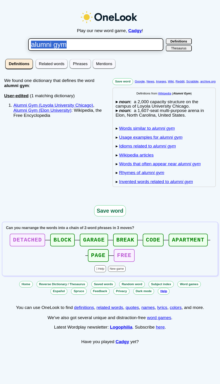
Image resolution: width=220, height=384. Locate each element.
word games (159, 320)
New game (117, 271)
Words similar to (147, 128)
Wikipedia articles (136, 155)
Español (59, 294)
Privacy (121, 294)
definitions (84, 310)
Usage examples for (151, 137)
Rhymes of (141, 172)
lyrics (162, 310)
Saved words (103, 287)
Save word (122, 81)
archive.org (208, 81)
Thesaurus (178, 48)
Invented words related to (156, 181)
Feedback (100, 294)
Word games (189, 287)
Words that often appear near (160, 163)
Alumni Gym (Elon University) (42, 110)
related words (109, 310)
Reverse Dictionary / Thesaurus (62, 287)
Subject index (161, 287)
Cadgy (135, 30)
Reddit (180, 81)
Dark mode (144, 294)
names (148, 310)
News (150, 81)
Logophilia (121, 329)
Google (140, 81)
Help (101, 271)
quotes (132, 310)
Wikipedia (164, 93)
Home (26, 287)
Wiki (171, 81)
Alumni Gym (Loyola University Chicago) (53, 105)
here (160, 329)
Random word (132, 287)
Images (161, 81)
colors (176, 310)
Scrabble (192, 81)
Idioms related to (147, 146)
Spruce (79, 294)
